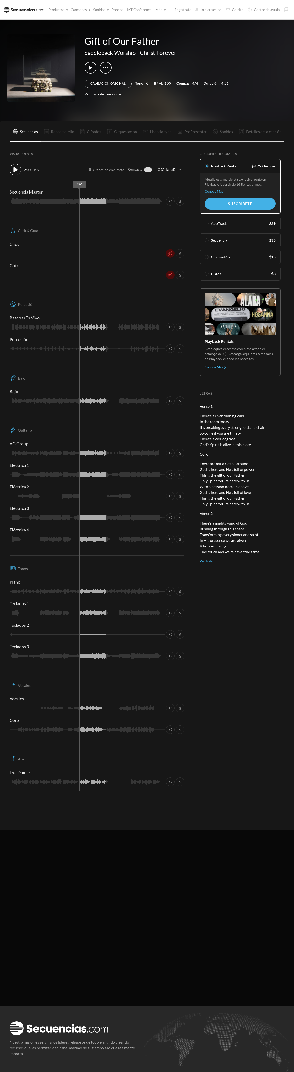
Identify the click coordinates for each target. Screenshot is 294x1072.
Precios (117, 9)
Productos (57, 9)
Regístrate (182, 9)
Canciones (80, 9)
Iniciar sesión (208, 9)
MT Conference (139, 9)
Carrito (234, 9)
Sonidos (100, 9)
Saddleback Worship (110, 52)
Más (159, 9)
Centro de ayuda (263, 9)
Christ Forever (158, 52)
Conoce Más (214, 191)
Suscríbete (240, 203)
